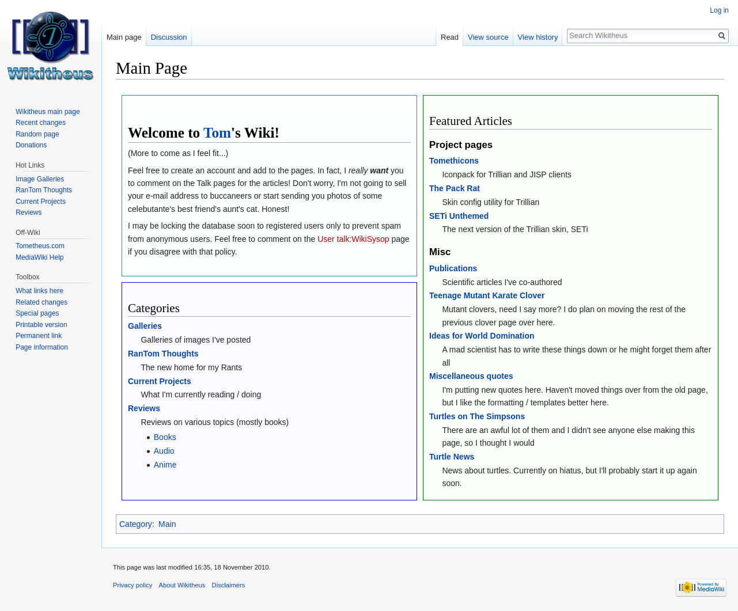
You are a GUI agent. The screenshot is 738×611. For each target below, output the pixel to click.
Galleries (145, 326)
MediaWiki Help (39, 257)
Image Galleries (40, 179)
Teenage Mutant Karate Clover (486, 295)
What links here (39, 291)
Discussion (169, 37)
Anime (165, 464)
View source (488, 37)
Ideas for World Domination (482, 335)
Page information (42, 347)
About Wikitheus (182, 585)
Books (165, 437)
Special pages (37, 313)
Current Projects (159, 381)
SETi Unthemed (459, 216)
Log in (719, 10)
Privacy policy (132, 585)
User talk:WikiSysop (353, 239)
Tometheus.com (40, 246)
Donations (31, 145)
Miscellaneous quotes (471, 376)
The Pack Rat (454, 188)
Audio (164, 451)
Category (135, 524)
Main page (124, 37)
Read (450, 37)
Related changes (41, 302)
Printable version (41, 325)
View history (538, 37)
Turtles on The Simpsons (477, 416)
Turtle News (451, 456)
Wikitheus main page (48, 112)
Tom (217, 133)
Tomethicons (454, 160)
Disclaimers (228, 585)
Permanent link (39, 336)
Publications (453, 268)
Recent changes (41, 123)
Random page (37, 134)
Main (167, 524)
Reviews (144, 408)
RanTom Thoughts (163, 353)
